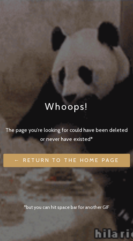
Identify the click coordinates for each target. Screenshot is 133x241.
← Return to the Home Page (66, 160)
